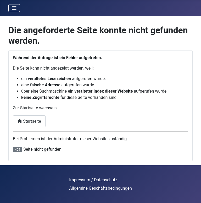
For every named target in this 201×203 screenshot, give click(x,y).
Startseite (29, 121)
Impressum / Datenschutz (93, 179)
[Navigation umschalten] (14, 8)
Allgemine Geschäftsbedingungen (100, 188)
